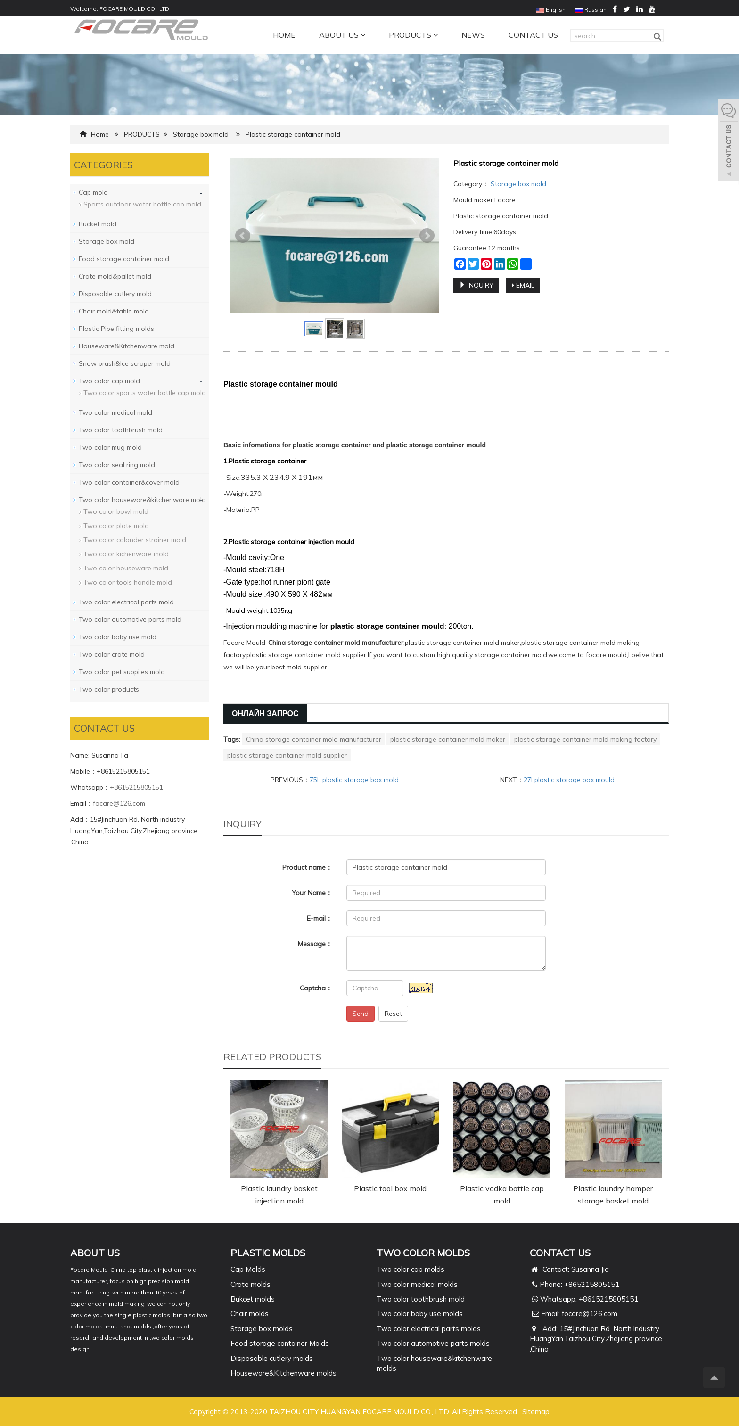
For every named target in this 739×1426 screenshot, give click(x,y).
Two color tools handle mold (127, 582)
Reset (393, 1013)
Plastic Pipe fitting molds (116, 328)
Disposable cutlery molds (271, 1358)
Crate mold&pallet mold (115, 276)
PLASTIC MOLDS (267, 1253)
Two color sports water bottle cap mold (144, 392)
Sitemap (536, 1411)
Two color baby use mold (117, 637)
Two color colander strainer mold (134, 540)
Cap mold (93, 192)
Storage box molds (261, 1328)
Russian (591, 9)
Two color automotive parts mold (130, 619)
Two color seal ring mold (117, 465)
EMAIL (523, 285)
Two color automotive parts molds (433, 1343)
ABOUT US (342, 35)
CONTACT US (533, 35)
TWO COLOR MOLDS (423, 1253)
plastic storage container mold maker (447, 739)
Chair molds (249, 1313)
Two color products (109, 689)
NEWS (473, 35)
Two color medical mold (115, 412)
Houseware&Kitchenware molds (283, 1372)
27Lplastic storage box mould (569, 779)
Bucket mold (97, 224)
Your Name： (312, 893)
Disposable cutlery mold (115, 293)
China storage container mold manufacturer (313, 739)
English (551, 9)
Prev (242, 235)
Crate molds (250, 1284)
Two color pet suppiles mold (122, 672)
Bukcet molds (252, 1298)
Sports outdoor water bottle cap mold (142, 204)
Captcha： (316, 988)
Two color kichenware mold (126, 554)
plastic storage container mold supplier (287, 755)
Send (361, 1013)
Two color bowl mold (115, 511)
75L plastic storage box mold (354, 779)
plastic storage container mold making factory (585, 739)
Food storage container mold (124, 259)
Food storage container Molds (279, 1343)
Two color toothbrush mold (121, 430)
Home (100, 134)
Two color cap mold (109, 381)
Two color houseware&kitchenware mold (142, 499)
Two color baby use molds (420, 1313)
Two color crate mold (112, 654)
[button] (363, 35)
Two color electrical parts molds (429, 1328)
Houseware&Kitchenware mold (126, 346)
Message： (315, 944)
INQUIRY (476, 285)
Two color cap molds (410, 1269)
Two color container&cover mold (129, 482)
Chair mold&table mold (114, 311)
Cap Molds (247, 1269)
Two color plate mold (116, 525)
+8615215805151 (136, 787)
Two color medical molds (417, 1284)
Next (427, 235)
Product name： (307, 867)
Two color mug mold (110, 447)
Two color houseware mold (125, 568)
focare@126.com (119, 803)
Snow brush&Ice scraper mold (125, 363)
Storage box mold (201, 134)
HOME (284, 35)
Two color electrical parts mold (126, 602)
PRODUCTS (413, 35)
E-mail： (319, 918)
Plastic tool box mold (390, 1188)
